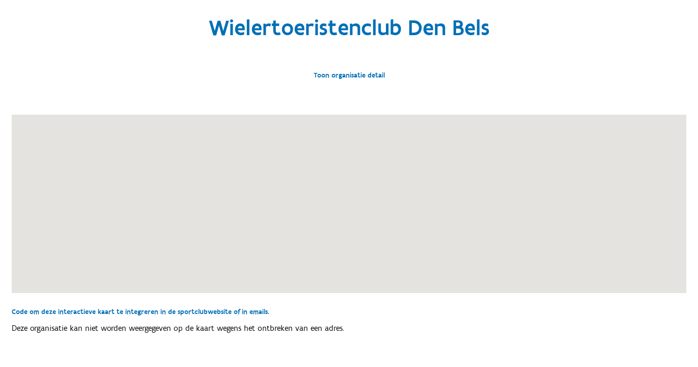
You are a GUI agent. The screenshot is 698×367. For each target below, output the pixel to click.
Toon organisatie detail (349, 75)
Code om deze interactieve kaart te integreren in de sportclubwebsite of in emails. (140, 312)
